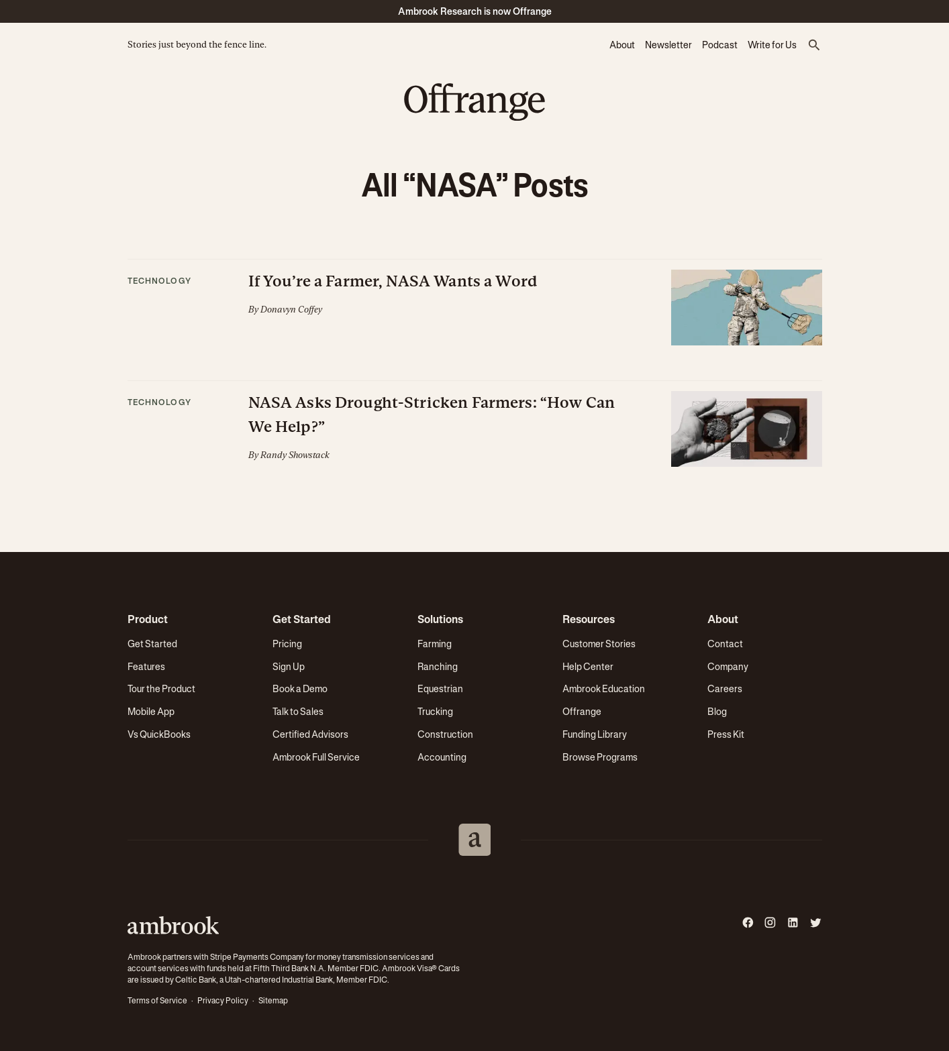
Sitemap (273, 1000)
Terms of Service (157, 1000)
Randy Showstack (295, 455)
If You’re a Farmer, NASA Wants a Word (393, 281)
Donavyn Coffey (291, 310)
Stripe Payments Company (257, 957)
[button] (815, 45)
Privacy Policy (222, 1000)
